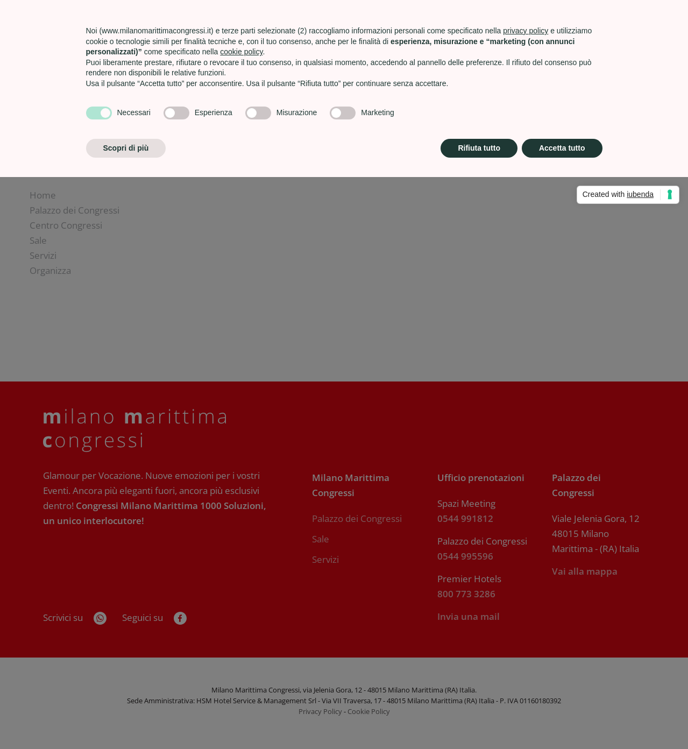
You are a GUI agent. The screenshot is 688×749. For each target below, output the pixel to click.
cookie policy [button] (241, 51)
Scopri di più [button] (126, 148)
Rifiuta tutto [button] (479, 148)
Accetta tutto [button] (562, 148)
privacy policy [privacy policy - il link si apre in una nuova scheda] (525, 30)
